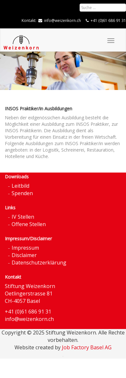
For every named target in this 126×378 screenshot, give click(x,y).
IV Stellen (23, 216)
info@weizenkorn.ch (62, 20)
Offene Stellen (29, 224)
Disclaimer (24, 255)
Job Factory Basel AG (86, 347)
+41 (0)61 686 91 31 (108, 20)
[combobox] (103, 8)
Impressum (25, 247)
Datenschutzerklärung (39, 262)
